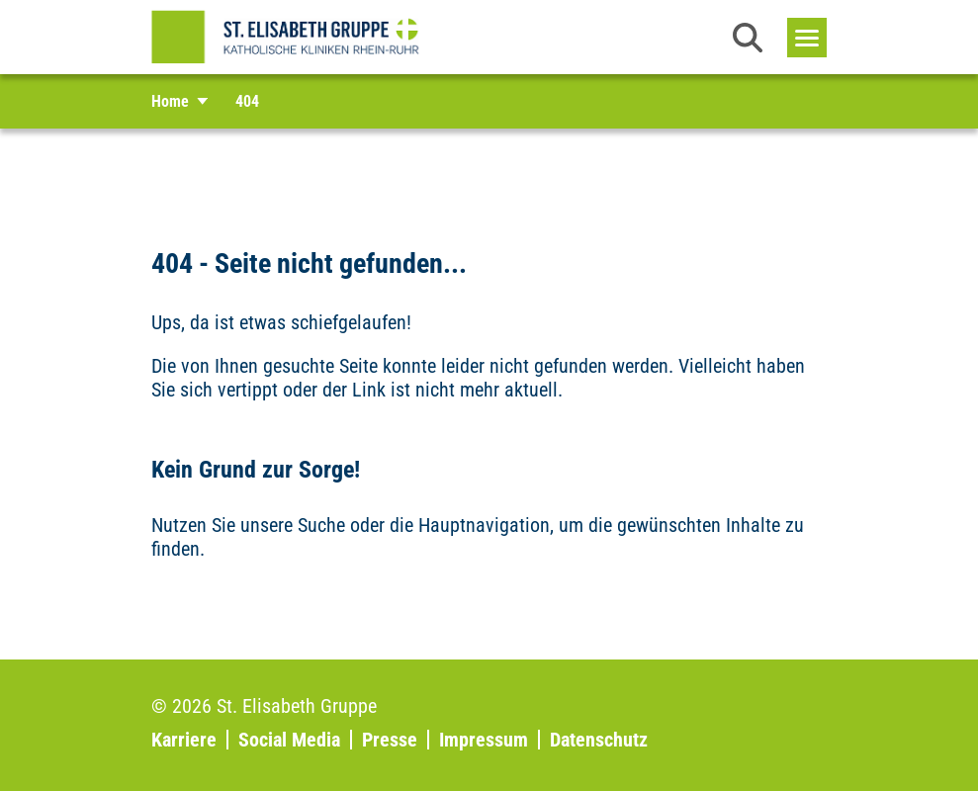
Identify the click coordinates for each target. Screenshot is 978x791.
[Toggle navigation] (807, 37)
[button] (747, 37)
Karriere (184, 739)
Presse (389, 739)
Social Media (289, 739)
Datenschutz (599, 739)
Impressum (483, 739)
